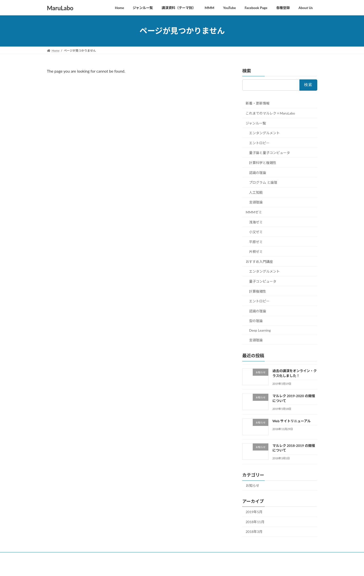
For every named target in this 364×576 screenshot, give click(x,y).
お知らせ (252, 485)
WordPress (161, 567)
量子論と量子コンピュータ (269, 153)
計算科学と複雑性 (262, 163)
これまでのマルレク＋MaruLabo (270, 113)
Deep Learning (260, 330)
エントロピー (259, 143)
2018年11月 (255, 521)
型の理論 (256, 321)
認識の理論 (257, 172)
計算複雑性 (257, 291)
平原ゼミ (256, 242)
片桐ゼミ (256, 252)
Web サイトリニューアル (291, 421)
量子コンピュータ (262, 281)
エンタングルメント (264, 133)
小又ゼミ (256, 232)
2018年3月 (254, 531)
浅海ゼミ (256, 222)
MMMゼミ (254, 212)
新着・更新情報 (258, 103)
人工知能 (256, 192)
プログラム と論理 (263, 182)
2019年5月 (254, 512)
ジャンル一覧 (256, 123)
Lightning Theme (182, 567)
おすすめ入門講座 (259, 261)
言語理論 (256, 202)
